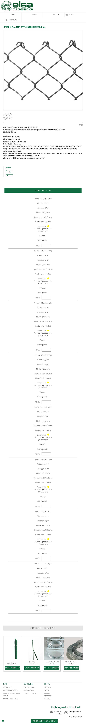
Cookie (5, 696)
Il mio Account (29, 687)
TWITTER (47, 690)
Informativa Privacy (10, 698)
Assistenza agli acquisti (12, 693)
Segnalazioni (29, 690)
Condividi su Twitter (10, 676)
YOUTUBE (47, 698)
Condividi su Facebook (5, 676)
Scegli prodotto (12, 668)
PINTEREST (47, 696)
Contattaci (7, 687)
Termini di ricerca (30, 693)
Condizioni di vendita (10, 690)
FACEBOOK (47, 687)
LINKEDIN (47, 693)
